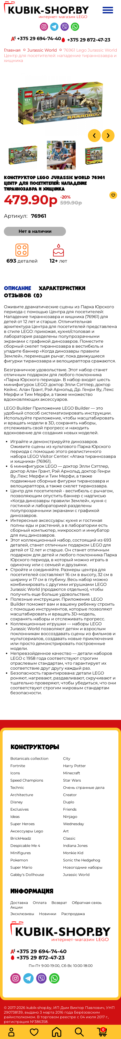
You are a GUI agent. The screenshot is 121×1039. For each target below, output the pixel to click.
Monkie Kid (73, 853)
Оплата (40, 902)
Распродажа (73, 913)
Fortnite (17, 765)
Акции (16, 907)
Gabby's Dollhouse (27, 874)
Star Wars (72, 780)
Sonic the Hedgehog (81, 860)
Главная (12, 50)
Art (66, 831)
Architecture (21, 794)
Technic (17, 787)
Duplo (68, 802)
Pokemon (19, 860)
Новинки (47, 913)
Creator (70, 794)
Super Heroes (22, 824)
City (66, 758)
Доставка (19, 902)
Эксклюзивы (22, 913)
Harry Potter (74, 765)
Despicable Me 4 (25, 845)
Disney (16, 802)
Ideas (15, 816)
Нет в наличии (35, 231)
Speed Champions (26, 780)
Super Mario (21, 867)
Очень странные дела (83, 787)
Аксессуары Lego (26, 831)
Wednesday (73, 824)
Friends (70, 809)
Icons (15, 773)
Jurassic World (42, 50)
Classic (69, 838)
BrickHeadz (20, 838)
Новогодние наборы (82, 867)
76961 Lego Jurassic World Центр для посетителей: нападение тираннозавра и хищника (60, 55)
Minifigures (20, 853)
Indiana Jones (75, 845)
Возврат (59, 902)
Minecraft (71, 773)
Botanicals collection (29, 758)
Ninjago (70, 816)
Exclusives (19, 809)
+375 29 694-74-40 (39, 38)
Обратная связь (87, 902)
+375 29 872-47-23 (88, 40)
